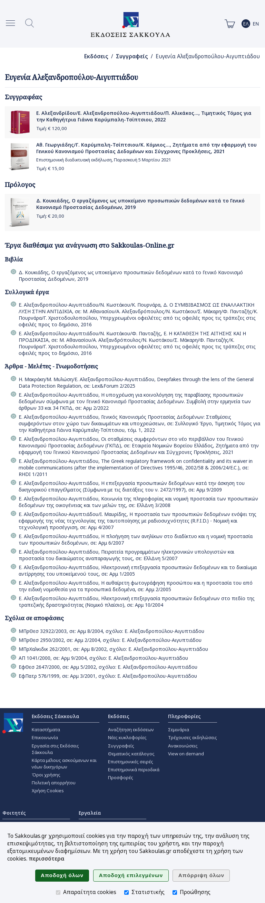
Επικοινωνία (45, 737)
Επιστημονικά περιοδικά (133, 769)
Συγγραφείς (132, 56)
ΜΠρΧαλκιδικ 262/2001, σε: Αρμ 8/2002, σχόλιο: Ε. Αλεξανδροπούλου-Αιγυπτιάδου (113, 649)
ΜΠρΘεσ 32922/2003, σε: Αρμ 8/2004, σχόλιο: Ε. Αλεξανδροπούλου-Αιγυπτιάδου (111, 631)
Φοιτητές (14, 813)
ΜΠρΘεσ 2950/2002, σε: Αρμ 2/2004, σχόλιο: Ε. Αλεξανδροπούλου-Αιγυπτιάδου (110, 640)
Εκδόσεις (96, 56)
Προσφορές (120, 777)
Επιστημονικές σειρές (130, 761)
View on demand (186, 754)
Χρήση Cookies (48, 790)
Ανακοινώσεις (183, 746)
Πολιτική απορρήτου (54, 783)
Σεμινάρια (178, 729)
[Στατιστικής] (126, 892)
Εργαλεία (90, 813)
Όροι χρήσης (46, 775)
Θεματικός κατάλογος (131, 754)
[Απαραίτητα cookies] (58, 892)
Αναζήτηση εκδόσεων (131, 729)
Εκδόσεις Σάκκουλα (55, 716)
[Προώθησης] (175, 892)
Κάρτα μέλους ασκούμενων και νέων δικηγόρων (64, 763)
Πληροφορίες (184, 716)
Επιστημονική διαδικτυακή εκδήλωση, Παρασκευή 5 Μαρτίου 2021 (103, 160)
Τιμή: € (51, 128)
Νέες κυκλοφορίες (127, 737)
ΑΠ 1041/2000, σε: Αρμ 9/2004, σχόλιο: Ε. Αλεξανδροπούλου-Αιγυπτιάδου (103, 658)
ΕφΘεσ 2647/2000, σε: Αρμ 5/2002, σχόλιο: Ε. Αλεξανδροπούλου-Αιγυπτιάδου (108, 667)
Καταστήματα (46, 729)
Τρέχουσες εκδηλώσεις (192, 737)
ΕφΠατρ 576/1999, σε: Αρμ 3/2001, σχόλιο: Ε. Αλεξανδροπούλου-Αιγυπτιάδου (108, 676)
